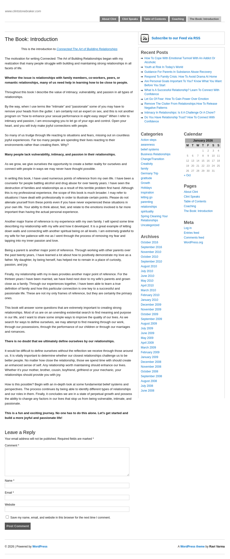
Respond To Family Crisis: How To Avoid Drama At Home (180, 76)
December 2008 (151, 362)
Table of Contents (155, 18)
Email (9, 492)
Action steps (148, 140)
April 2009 (147, 342)
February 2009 (150, 352)
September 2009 (151, 319)
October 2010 (149, 256)
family (144, 168)
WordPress (39, 546)
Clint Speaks (130, 18)
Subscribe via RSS (176, 38)
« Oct (187, 175)
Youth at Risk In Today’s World (163, 67)
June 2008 (147, 390)
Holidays (146, 187)
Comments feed (194, 237)
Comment (12, 445)
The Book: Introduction (204, 18)
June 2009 (147, 333)
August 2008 (149, 381)
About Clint (109, 18)
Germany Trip (149, 173)
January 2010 (149, 300)
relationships (149, 206)
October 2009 (149, 314)
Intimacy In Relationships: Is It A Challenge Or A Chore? (179, 112)
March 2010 (148, 290)
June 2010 (147, 276)
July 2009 (147, 328)
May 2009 (147, 338)
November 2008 (151, 366)
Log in (188, 228)
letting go (147, 197)
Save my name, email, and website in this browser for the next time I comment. (60, 517)
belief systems (150, 149)
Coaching (178, 18)
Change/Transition (152, 159)
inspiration (147, 192)
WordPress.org (193, 242)
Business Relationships (155, 154)
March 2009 (148, 347)
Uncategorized (150, 225)
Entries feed (191, 232)
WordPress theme (192, 546)
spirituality (147, 211)
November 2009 (151, 309)
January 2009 (149, 357)
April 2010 (147, 285)
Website (10, 504)
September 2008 (151, 376)
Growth (145, 183)
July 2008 (147, 386)
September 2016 (151, 247)
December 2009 (151, 304)
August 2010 (149, 266)
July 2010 (147, 271)
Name (9, 480)
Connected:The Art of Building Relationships (87, 49)
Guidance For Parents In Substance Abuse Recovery (178, 72)
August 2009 (149, 323)
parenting (147, 202)
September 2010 (151, 261)
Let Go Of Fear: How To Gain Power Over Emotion (176, 99)
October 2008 (149, 371)
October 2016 (149, 242)
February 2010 (150, 295)
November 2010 (151, 252)
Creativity (147, 163)
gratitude (146, 178)
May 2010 (147, 280)
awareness (148, 144)
